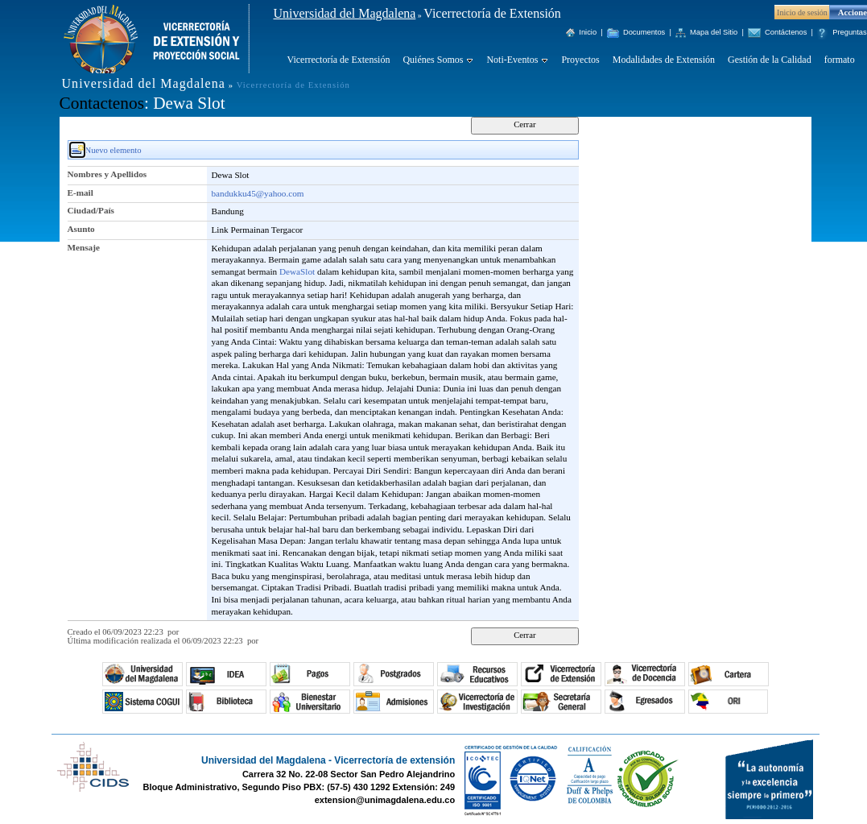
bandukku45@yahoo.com (258, 193)
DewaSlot (297, 271)
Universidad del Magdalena (345, 13)
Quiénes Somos (433, 59)
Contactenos (102, 103)
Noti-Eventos (512, 59)
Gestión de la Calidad (769, 59)
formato (839, 59)
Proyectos (580, 59)
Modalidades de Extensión (664, 59)
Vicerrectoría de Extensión (338, 59)
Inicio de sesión (802, 12)
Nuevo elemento (113, 150)
